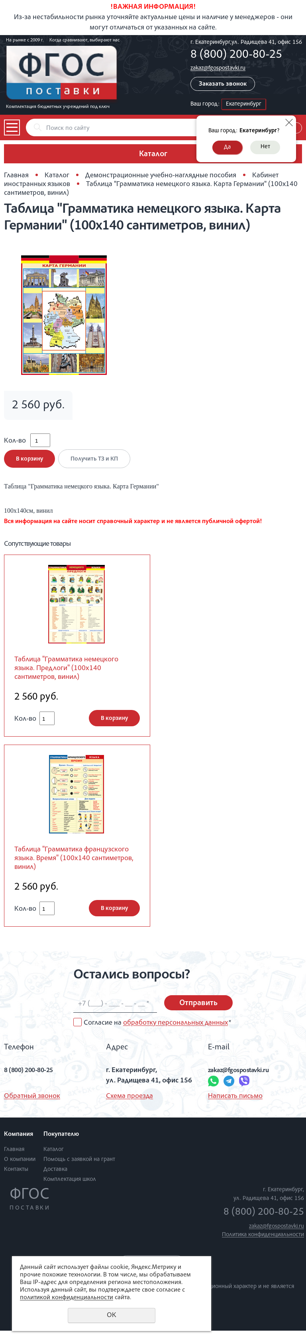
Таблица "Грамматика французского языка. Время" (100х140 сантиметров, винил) (69, 869)
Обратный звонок (32, 1109)
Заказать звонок (223, 84)
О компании (19, 1172)
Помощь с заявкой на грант (79, 1172)
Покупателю (61, 1147)
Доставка (55, 1182)
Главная (16, 175)
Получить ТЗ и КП (97, 464)
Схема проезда (129, 1109)
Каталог (57, 175)
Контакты (16, 1182)
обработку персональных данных (175, 1035)
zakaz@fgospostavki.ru (217, 68)
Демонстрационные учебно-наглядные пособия (160, 175)
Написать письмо (235, 1109)
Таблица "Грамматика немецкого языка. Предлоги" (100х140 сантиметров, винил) (74, 676)
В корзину (29, 464)
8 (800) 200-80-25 (236, 55)
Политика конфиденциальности (263, 1248)
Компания (18, 1147)
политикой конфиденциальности (66, 1298)
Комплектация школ (69, 1192)
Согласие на (157, 1035)
